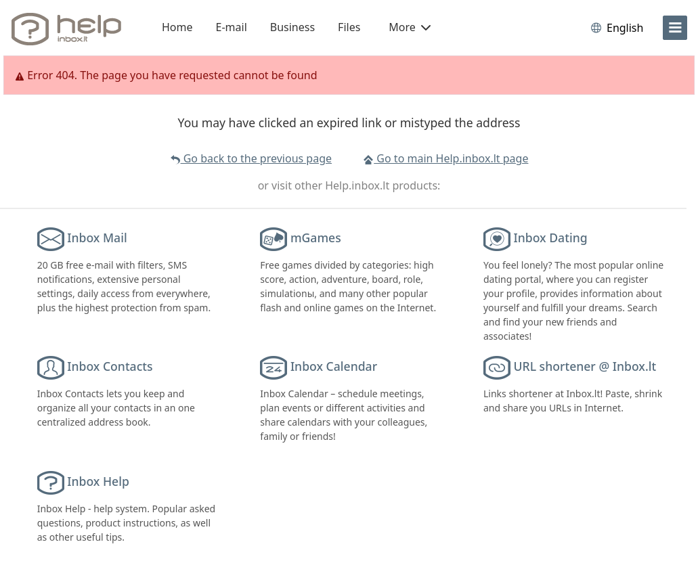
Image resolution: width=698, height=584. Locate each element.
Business (292, 27)
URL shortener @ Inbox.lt (585, 366)
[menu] (675, 28)
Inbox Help (98, 481)
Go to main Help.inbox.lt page (445, 158)
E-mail (231, 27)
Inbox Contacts (109, 366)
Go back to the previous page (251, 158)
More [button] (410, 27)
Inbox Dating (551, 237)
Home (177, 27)
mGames (315, 237)
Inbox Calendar (333, 366)
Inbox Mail (97, 237)
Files (349, 27)
